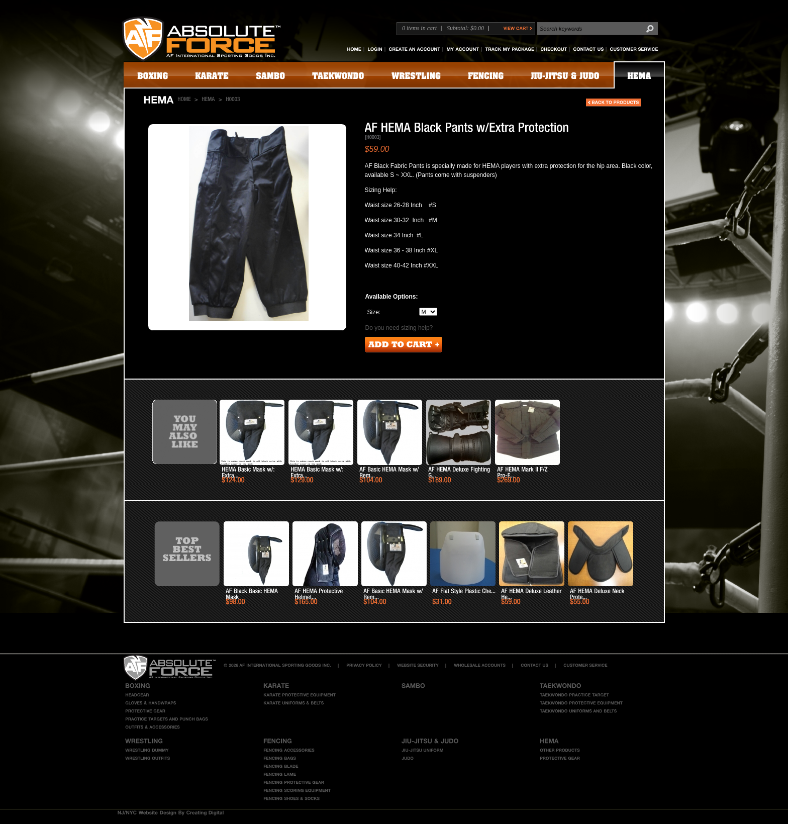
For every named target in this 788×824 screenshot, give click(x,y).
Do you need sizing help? (399, 327)
